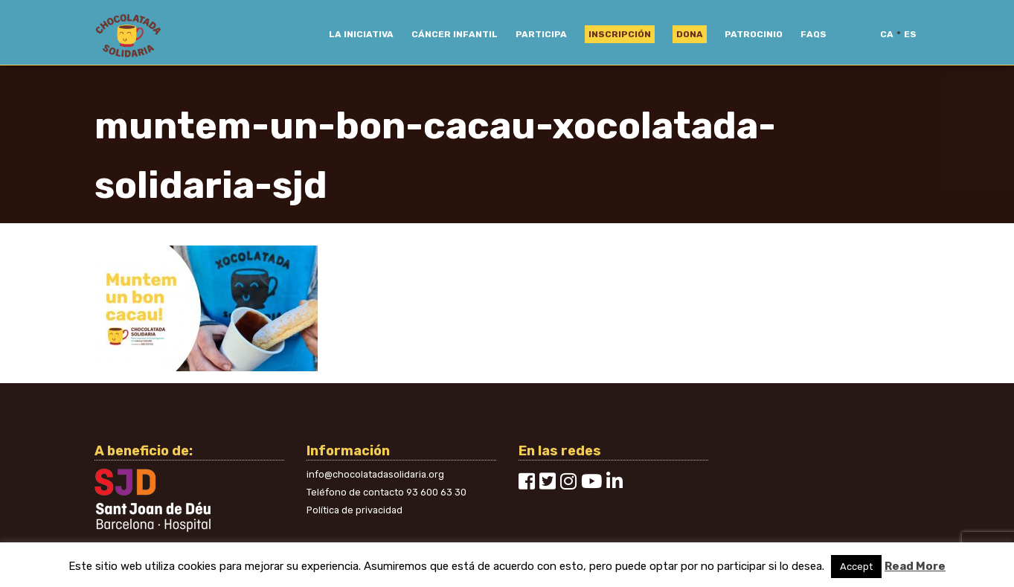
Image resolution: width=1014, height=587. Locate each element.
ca (886, 34)
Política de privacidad (354, 510)
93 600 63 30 (436, 492)
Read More (915, 566)
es (910, 34)
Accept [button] (856, 566)
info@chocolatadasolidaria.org (375, 474)
